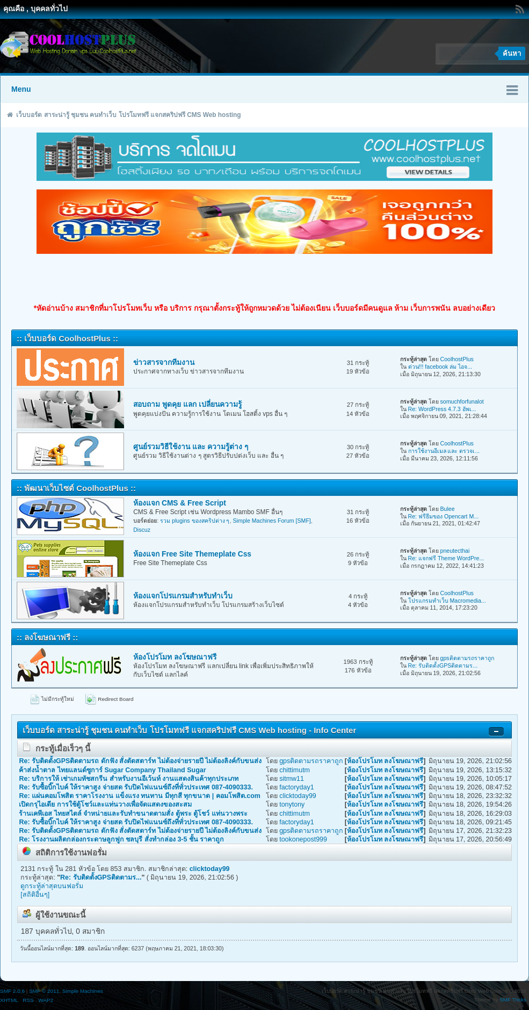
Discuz (141, 529)
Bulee (447, 509)
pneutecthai (454, 550)
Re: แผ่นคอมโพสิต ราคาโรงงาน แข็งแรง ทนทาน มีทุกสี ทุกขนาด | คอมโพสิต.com (139, 796)
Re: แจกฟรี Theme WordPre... (446, 558)
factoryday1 (296, 787)
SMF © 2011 (44, 991)
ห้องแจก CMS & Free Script (179, 503)
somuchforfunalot (461, 401)
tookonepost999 (303, 839)
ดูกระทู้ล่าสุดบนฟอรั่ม (51, 886)
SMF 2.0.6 (12, 991)
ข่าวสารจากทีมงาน (163, 362)
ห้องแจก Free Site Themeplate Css (192, 554)
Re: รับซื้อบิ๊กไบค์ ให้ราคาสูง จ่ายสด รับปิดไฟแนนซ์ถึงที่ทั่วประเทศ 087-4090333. (135, 787)
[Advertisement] (265, 278)
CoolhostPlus (456, 359)
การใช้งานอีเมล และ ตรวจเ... (444, 451)
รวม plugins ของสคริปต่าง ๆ (194, 520)
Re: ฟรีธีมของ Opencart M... (443, 516)
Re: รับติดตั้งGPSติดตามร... (443, 665)
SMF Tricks (512, 999)
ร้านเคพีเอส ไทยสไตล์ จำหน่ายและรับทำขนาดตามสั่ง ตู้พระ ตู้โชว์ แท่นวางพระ (133, 813)
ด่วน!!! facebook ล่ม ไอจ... (440, 366)
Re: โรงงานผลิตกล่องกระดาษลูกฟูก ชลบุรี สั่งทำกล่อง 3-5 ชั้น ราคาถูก (121, 839)
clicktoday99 (297, 796)
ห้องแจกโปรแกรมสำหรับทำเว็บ (183, 596)
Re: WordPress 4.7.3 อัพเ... (442, 409)
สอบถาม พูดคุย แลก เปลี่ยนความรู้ (187, 404)
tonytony (292, 804)
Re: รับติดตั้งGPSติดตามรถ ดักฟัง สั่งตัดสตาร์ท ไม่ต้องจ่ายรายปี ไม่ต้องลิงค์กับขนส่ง (140, 761)
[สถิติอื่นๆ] (34, 894)
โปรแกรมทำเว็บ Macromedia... (447, 600)
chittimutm (294, 770)
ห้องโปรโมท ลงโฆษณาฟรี (174, 657)
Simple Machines (82, 991)
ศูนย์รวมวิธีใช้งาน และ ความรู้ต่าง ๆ (190, 447)
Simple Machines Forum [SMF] (271, 520)
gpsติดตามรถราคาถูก (467, 658)
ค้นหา (512, 53)
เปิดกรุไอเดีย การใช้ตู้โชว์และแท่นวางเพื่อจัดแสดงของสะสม (105, 804)
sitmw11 (291, 778)
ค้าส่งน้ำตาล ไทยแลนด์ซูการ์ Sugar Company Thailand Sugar (112, 770)
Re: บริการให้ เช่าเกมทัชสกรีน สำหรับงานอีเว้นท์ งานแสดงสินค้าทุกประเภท (128, 778)
